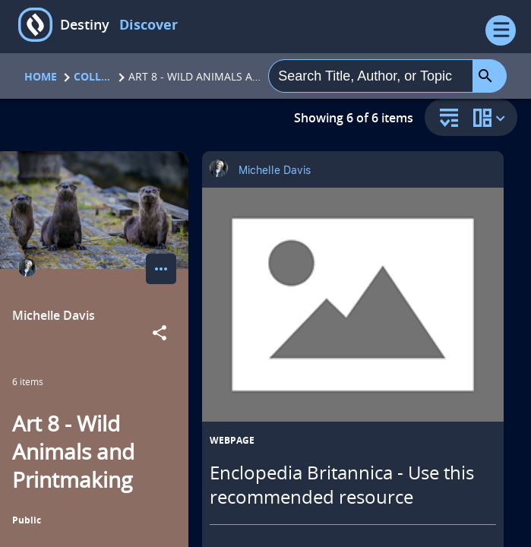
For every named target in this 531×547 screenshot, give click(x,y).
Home (40, 76)
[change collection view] (491, 117)
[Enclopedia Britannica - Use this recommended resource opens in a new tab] (353, 305)
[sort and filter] (445, 119)
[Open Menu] (500, 30)
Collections (93, 76)
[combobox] (371, 76)
